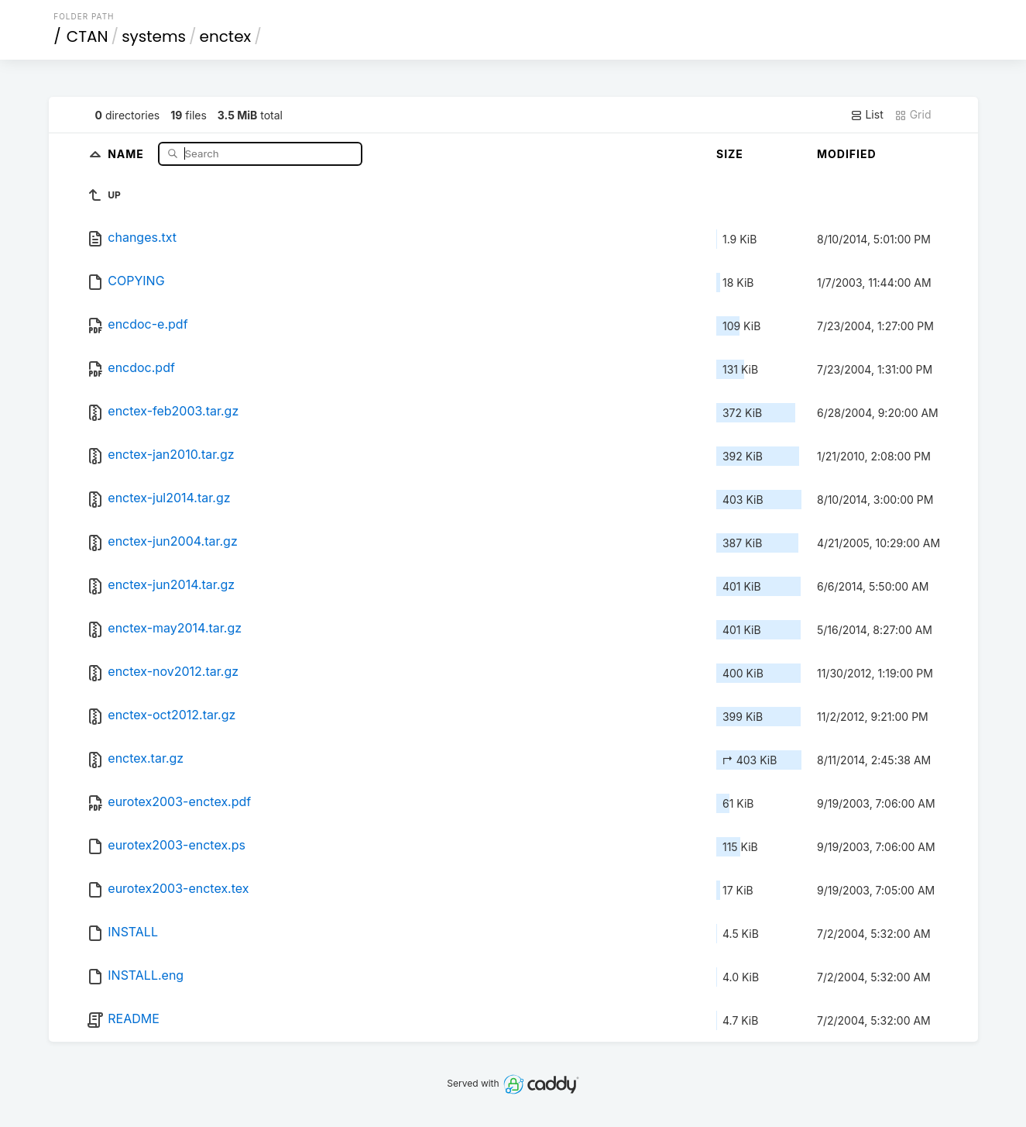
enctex (226, 36)
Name (127, 153)
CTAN (87, 36)
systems (154, 36)
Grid (913, 115)
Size (729, 153)
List (867, 115)
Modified (847, 153)
